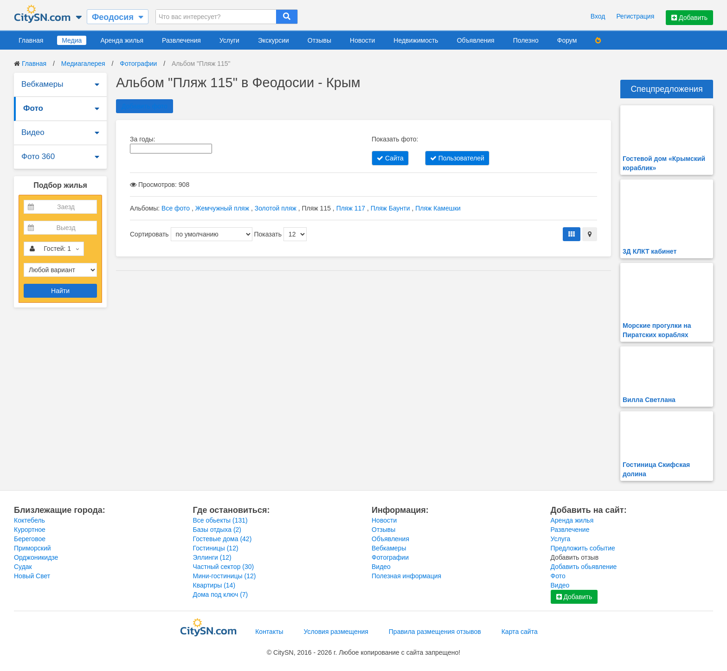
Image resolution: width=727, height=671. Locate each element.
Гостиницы (215, 548)
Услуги (229, 40)
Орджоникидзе (36, 557)
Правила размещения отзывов (435, 631)
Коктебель (29, 520)
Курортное (29, 529)
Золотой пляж (275, 208)
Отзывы (319, 40)
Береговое (29, 539)
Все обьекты (220, 520)
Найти (60, 290)
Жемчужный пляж (222, 208)
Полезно (526, 40)
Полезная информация (406, 576)
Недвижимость (415, 40)
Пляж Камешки (438, 208)
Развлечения (181, 40)
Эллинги (212, 557)
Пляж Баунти (390, 208)
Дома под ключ (220, 594)
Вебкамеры (42, 84)
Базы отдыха (217, 529)
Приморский (32, 548)
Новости (362, 40)
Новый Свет (32, 576)
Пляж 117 (350, 208)
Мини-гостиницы (224, 576)
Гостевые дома (222, 539)
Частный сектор (223, 566)
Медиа (72, 40)
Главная (31, 40)
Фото (33, 108)
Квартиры (214, 585)
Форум (567, 40)
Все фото (175, 208)
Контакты (269, 631)
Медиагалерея (83, 63)
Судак (23, 566)
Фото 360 (38, 156)
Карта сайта (520, 631)
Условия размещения (336, 631)
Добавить (689, 17)
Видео (33, 132)
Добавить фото (144, 106)
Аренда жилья (121, 40)
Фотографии (138, 63)
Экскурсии (273, 40)
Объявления (476, 40)
